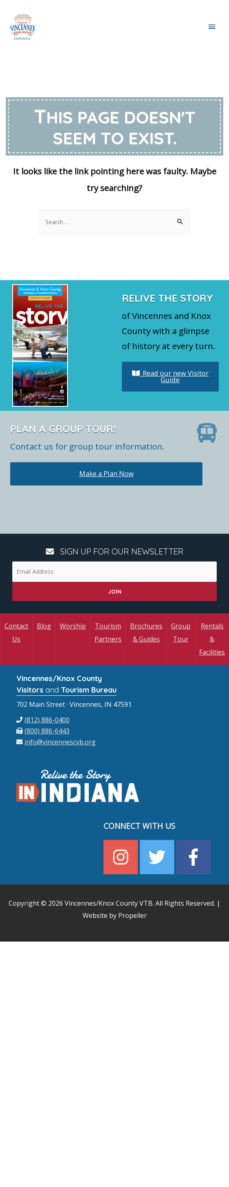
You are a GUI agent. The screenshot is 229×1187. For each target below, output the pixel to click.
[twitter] (158, 857)
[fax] (43, 730)
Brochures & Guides (146, 632)
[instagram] (121, 857)
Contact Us (16, 632)
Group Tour (181, 632)
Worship (73, 625)
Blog (44, 625)
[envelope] (56, 741)
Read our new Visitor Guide (170, 376)
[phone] (43, 719)
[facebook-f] (194, 857)
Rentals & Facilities (212, 639)
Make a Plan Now (106, 473)
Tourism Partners (107, 632)
